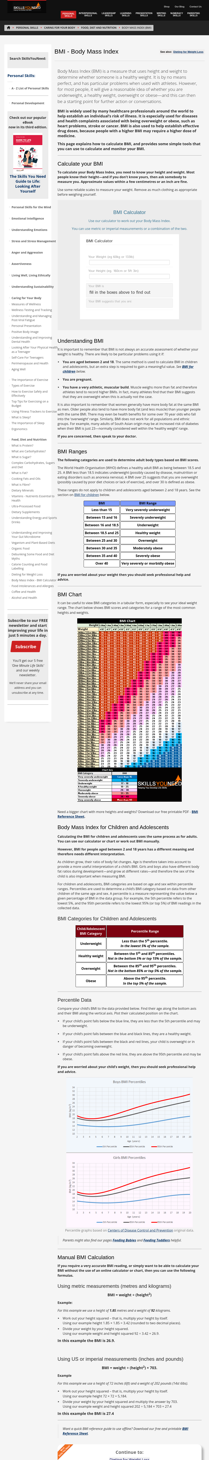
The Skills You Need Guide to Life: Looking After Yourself (28, 184)
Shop (167, 6)
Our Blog (179, 6)
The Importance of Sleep (28, 423)
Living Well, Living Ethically (31, 275)
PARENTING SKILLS (193, 14)
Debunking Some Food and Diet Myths (33, 556)
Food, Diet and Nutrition (98, 27)
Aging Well (19, 369)
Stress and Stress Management (34, 241)
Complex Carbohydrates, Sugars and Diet (33, 465)
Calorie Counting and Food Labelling (29, 566)
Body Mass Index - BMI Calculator (34, 580)
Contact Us (196, 6)
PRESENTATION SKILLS (144, 14)
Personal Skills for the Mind (31, 207)
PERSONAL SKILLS (68, 14)
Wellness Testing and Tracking (32, 310)
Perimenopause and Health (30, 363)
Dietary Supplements (26, 512)
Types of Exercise (23, 385)
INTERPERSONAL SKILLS (88, 14)
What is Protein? (22, 445)
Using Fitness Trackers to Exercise (34, 411)
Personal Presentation (26, 326)
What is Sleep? (21, 417)
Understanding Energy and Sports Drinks (34, 520)
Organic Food (21, 548)
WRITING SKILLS (161, 14)
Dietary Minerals (23, 490)
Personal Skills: (21, 75)
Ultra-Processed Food (26, 506)
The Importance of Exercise (30, 380)
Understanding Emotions (29, 230)
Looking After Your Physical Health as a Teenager (35, 349)
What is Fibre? (21, 485)
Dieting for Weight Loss (27, 574)
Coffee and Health (24, 592)
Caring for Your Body (59, 27)
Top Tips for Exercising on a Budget (30, 403)
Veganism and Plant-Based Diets (33, 543)
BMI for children (86, 495)
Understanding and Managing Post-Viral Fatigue (32, 318)
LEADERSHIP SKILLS (109, 14)
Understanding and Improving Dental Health (32, 340)
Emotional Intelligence (28, 218)
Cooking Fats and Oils (26, 479)
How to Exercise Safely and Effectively (30, 394)
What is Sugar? (21, 457)
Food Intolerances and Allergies (33, 586)
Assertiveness (21, 264)
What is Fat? (20, 473)
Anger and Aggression (27, 252)
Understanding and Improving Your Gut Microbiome (32, 535)
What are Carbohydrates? (29, 451)
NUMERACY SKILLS (176, 14)
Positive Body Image (25, 332)
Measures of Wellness (26, 304)
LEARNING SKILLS (125, 14)
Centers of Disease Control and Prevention (140, 1230)
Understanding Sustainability (33, 287)
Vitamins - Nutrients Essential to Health (33, 498)
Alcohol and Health (24, 598)
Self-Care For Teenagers (28, 357)
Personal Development (28, 103)
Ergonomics (19, 429)
